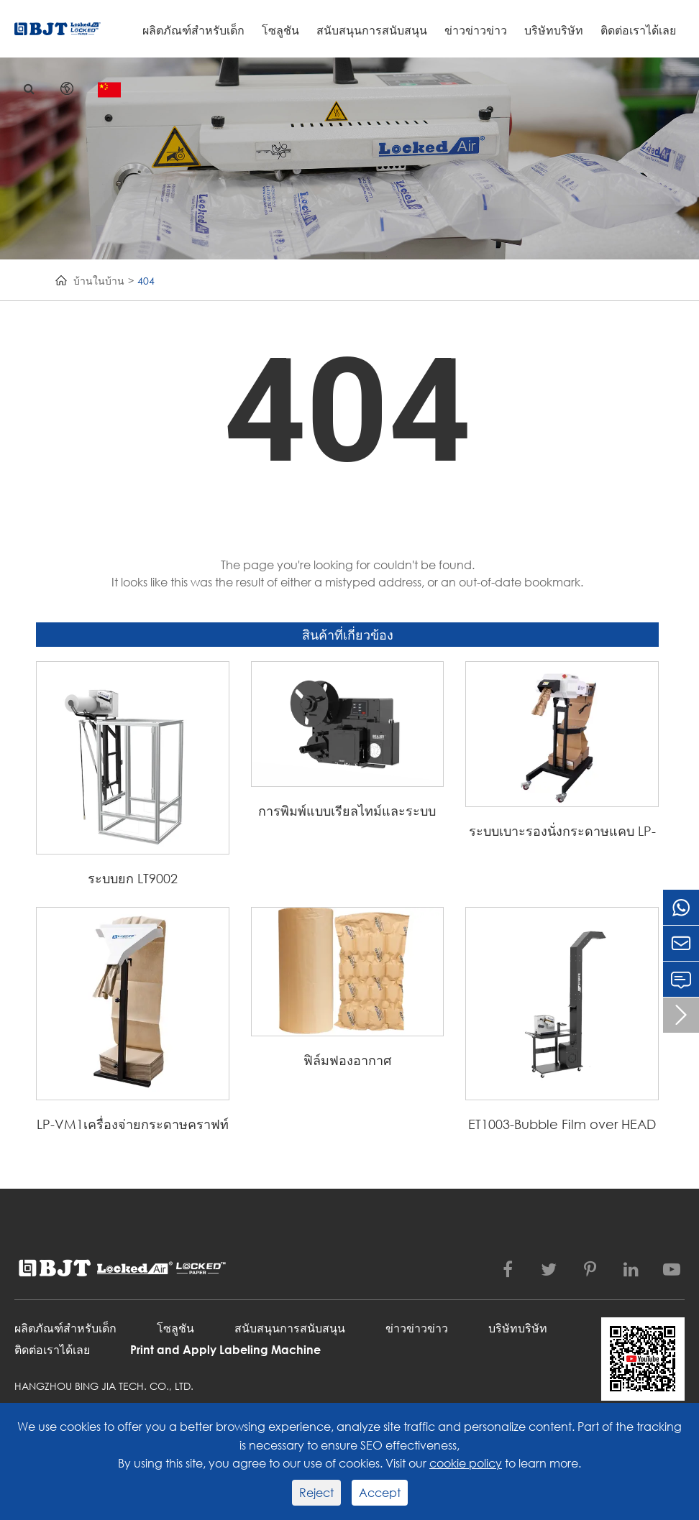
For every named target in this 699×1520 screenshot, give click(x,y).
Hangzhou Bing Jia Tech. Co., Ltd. (103, 1386)
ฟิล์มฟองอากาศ (347, 1060)
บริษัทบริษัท (553, 30)
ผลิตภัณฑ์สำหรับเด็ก (193, 30)
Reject (316, 1492)
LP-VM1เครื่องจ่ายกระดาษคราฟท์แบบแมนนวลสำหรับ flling (133, 1125)
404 (146, 280)
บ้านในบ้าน (98, 280)
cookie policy (465, 1462)
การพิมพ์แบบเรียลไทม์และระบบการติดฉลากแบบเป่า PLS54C (347, 812)
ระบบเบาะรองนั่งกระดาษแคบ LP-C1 (562, 832)
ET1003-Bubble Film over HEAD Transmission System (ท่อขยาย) (562, 1125)
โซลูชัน (280, 30)
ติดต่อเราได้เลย (638, 30)
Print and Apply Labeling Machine (225, 1349)
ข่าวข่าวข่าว (475, 30)
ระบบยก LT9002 (133, 878)
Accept (380, 1492)
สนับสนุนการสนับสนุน (371, 30)
